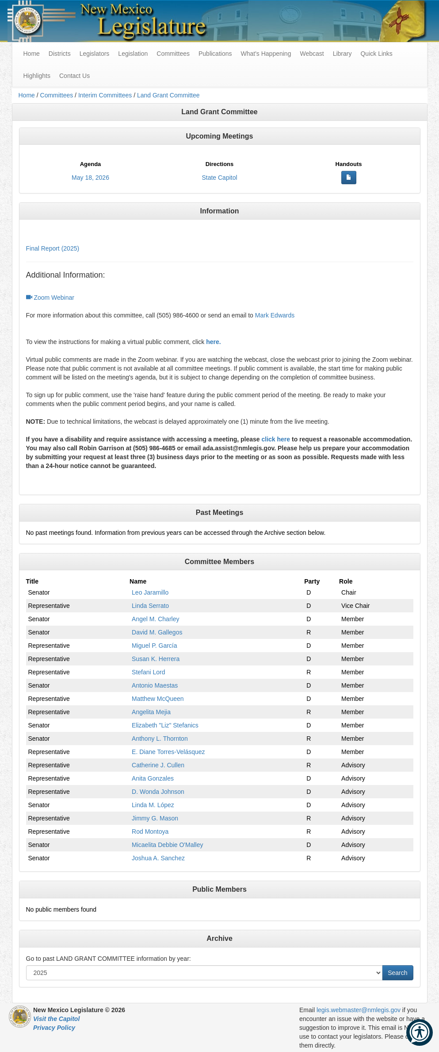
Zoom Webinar (50, 297)
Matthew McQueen (158, 698)
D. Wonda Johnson (158, 791)
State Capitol (219, 177)
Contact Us (74, 75)
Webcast (312, 53)
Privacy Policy (54, 1027)
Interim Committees (105, 95)
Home (27, 95)
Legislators (95, 53)
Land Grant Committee (168, 95)
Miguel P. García (154, 645)
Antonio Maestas (155, 685)
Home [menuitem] (31, 53)
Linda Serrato (150, 605)
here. (213, 341)
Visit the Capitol (56, 1018)
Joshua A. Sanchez (158, 858)
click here (275, 439)
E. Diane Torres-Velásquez (168, 751)
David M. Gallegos (157, 632)
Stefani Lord (148, 672)
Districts (60, 53)
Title (32, 581)
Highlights (36, 75)
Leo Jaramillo (150, 592)
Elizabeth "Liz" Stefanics (165, 725)
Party (312, 581)
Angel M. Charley (155, 619)
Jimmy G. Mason (155, 818)
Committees (173, 53)
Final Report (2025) (53, 248)
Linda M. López (153, 804)
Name (138, 581)
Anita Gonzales (153, 778)
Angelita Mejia (151, 712)
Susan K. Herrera (155, 658)
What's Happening (265, 53)
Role (345, 581)
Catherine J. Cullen (158, 765)
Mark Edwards (274, 315)
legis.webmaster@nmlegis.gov (359, 1009)
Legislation (133, 53)
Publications (215, 53)
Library (342, 53)
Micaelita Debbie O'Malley (167, 844)
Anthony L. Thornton (160, 738)
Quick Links (376, 53)
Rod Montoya (150, 831)
